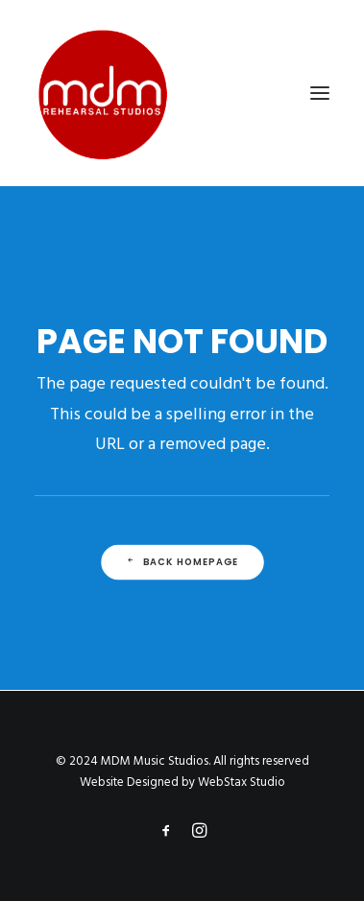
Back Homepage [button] (181, 562)
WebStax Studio (241, 782)
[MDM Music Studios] (102, 93)
